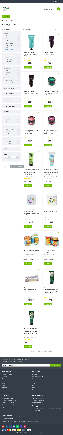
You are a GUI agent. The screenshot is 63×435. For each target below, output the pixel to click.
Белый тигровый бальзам (31, 250)
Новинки (4, 376)
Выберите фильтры (17, 166)
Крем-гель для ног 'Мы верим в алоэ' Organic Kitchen (51, 93)
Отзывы (4, 381)
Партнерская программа (9, 400)
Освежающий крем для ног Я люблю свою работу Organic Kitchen (31, 132)
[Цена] (6, 157)
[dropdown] (3, 1)
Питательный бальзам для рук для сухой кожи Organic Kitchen (51, 132)
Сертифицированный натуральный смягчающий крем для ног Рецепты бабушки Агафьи (30, 332)
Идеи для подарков (7, 374)
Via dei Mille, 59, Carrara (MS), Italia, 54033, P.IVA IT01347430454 (47, 409)
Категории (36, 371)
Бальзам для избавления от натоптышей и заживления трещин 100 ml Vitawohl (51, 172)
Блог (3, 378)
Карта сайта (5, 407)
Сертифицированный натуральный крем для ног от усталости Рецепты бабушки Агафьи (52, 290)
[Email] (26, 365)
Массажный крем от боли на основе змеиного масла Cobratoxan (31, 289)
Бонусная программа (8, 398)
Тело (33, 383)
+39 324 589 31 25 (39, 398)
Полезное (5, 395)
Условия (4, 387)
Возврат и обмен (7, 392)
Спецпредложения (37, 376)
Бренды (34, 374)
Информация (6, 371)
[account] (60, 1)
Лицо (33, 378)
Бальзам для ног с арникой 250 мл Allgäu (50, 210)
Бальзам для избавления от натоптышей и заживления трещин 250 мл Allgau (31, 212)
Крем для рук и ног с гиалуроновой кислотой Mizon (31, 54)
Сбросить (6, 166)
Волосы (34, 381)
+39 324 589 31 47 (39, 400)
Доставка (4, 383)
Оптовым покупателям (8, 402)
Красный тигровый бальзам (50, 251)
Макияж (34, 389)
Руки (33, 385)
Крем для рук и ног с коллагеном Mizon (50, 53)
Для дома (35, 392)
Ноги (6, 20)
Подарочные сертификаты (10, 404)
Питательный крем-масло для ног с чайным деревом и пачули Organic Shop (31, 172)
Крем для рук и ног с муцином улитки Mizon (31, 92)
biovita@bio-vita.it (39, 402)
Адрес (4, 389)
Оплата (4, 385)
